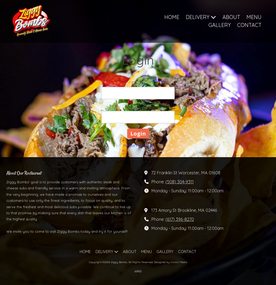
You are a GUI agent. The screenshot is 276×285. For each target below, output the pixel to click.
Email (138, 83)
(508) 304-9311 (179, 181)
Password (138, 107)
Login (138, 270)
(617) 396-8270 (179, 219)
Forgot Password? (138, 145)
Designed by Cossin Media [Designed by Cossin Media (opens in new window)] (170, 262)
